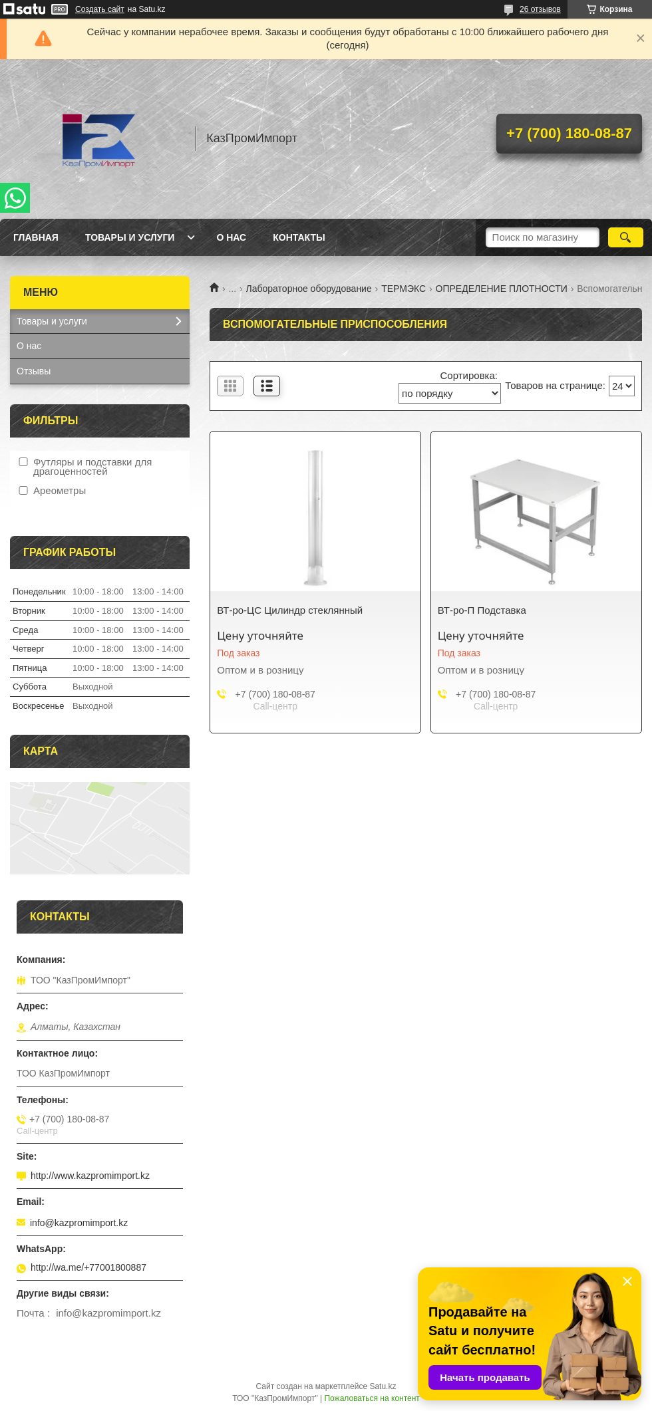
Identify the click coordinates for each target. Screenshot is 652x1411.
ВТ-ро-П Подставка (482, 610)
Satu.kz (382, 1386)
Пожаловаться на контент (371, 1398)
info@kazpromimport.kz (79, 1223)
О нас (231, 237)
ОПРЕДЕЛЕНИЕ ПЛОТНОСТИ (502, 288)
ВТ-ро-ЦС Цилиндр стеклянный (290, 610)
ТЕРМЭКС (403, 288)
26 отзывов (540, 9)
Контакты (299, 237)
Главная (36, 237)
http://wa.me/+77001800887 (88, 1267)
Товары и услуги (130, 237)
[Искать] (625, 237)
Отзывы (34, 371)
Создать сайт (99, 9)
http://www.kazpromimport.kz (90, 1175)
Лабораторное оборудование (309, 288)
